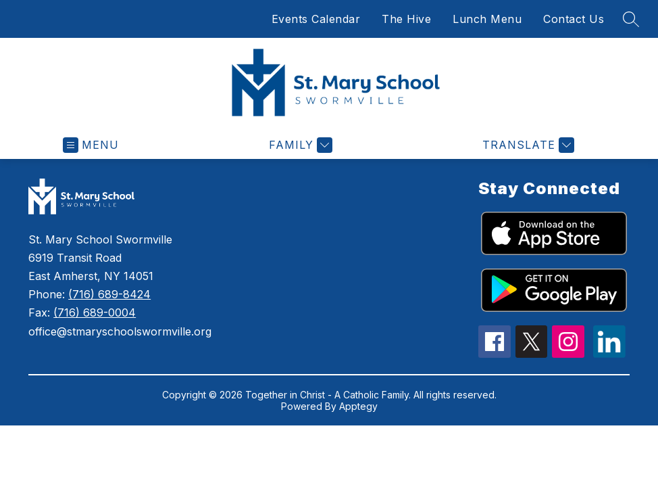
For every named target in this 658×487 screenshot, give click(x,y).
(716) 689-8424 (109, 294)
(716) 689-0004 (94, 312)
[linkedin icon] (609, 354)
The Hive (406, 19)
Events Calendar (316, 19)
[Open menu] (91, 145)
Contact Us (573, 19)
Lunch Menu (487, 19)
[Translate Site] (526, 145)
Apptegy (358, 406)
